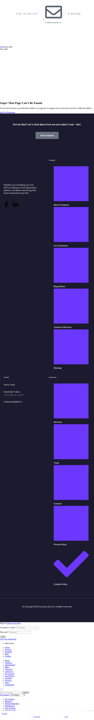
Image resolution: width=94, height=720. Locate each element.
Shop (7, 683)
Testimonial (9, 685)
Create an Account (13, 623)
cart (66, 717)
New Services (10, 708)
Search (25, 692)
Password (4, 632)
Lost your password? (8, 639)
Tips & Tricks (10, 710)
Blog (7, 654)
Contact (8, 656)
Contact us (9, 671)
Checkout (8, 669)
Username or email (8, 627)
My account (9, 674)
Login (3, 637)
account (36, 717)
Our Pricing (9, 676)
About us (8, 663)
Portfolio (8, 652)
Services (8, 650)
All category (10, 699)
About (7, 647)
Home (2, 47)
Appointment (10, 665)
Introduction (10, 706)
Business (8, 701)
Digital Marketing (12, 704)
